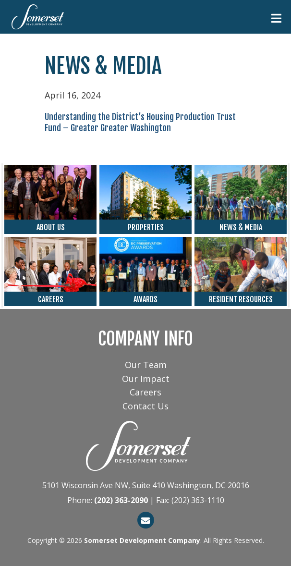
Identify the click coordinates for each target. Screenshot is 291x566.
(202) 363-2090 (121, 500)
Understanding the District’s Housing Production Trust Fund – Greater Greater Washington (140, 122)
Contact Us (145, 406)
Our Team (146, 364)
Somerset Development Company (142, 540)
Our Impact (146, 378)
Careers (145, 392)
